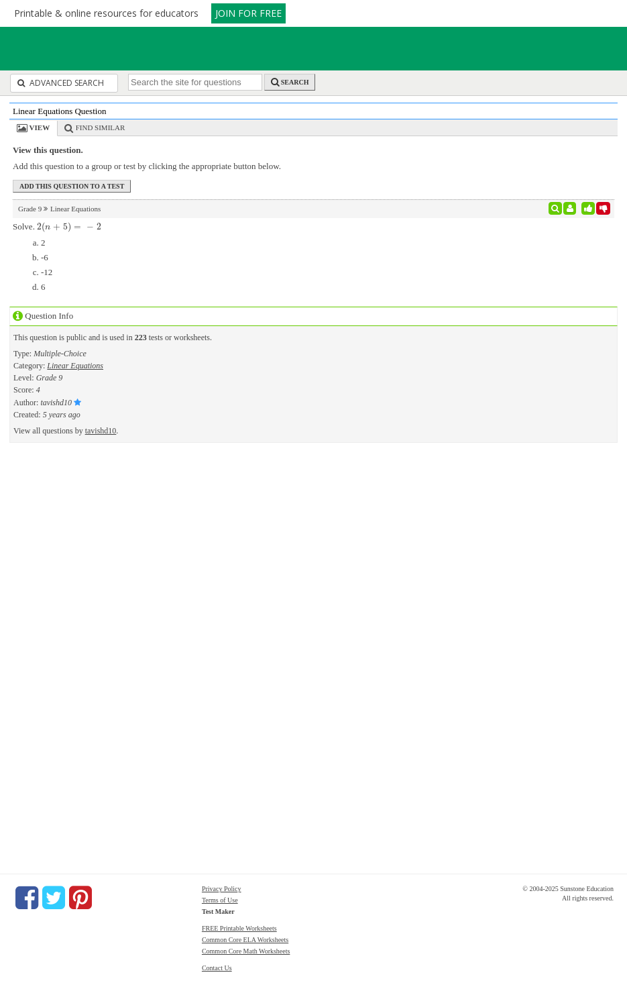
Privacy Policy (221, 888)
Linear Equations (75, 365)
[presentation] (69, 226)
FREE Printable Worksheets (239, 928)
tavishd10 (101, 430)
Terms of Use (220, 900)
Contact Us (217, 968)
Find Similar (100, 127)
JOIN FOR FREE (248, 13)
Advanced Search (60, 83)
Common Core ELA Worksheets (245, 939)
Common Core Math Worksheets (246, 951)
